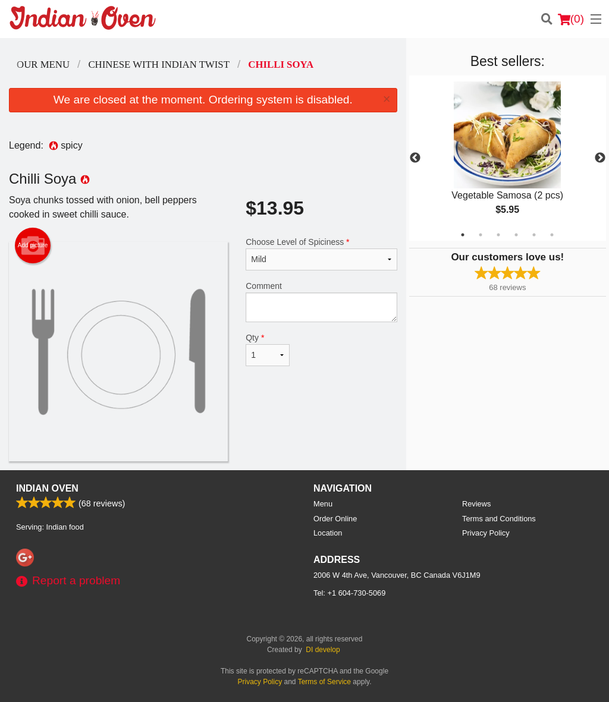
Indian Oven (47, 488)
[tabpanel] (507, 158)
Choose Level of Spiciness (321, 253)
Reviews (476, 503)
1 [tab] (463, 235)
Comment (321, 301)
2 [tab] (480, 235)
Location (327, 532)
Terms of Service (324, 682)
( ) (571, 19)
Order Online (335, 518)
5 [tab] (534, 235)
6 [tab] (552, 235)
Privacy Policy (486, 532)
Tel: (349, 592)
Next (600, 158)
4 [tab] (516, 235)
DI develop (323, 650)
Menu (322, 503)
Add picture (33, 245)
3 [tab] (498, 235)
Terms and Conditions (499, 518)
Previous (415, 158)
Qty (268, 349)
